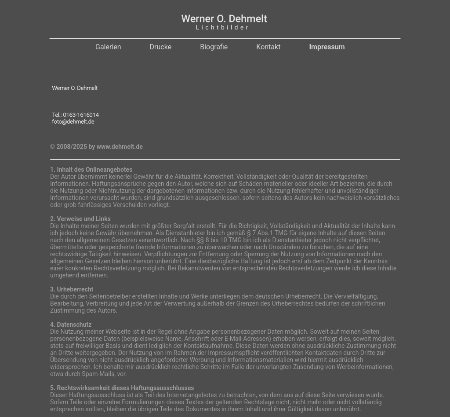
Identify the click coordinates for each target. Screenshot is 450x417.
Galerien (108, 47)
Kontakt (268, 47)
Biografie (214, 47)
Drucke (161, 47)
